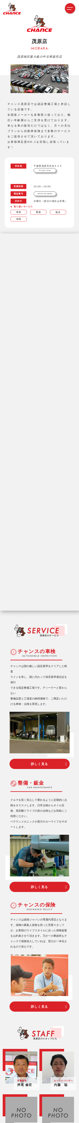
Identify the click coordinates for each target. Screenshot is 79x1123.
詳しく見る (39, 764)
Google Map (45, 170)
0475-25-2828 (45, 194)
